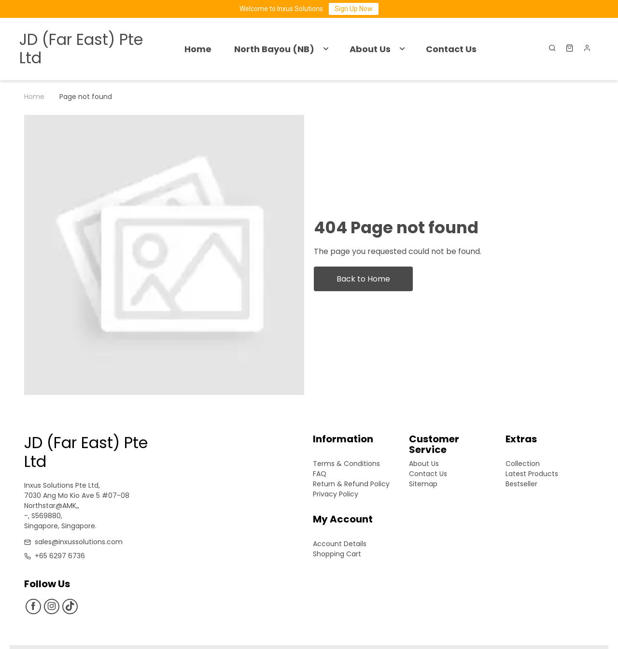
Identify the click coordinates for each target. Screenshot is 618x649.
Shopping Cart (337, 554)
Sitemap (423, 484)
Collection (523, 463)
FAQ (319, 474)
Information (343, 440)
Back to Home (363, 278)
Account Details (339, 544)
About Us (370, 49)
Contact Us (451, 49)
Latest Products (532, 474)
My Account (343, 520)
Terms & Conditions (346, 463)
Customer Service (434, 444)
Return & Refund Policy (351, 484)
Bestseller (521, 484)
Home (197, 49)
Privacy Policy (335, 494)
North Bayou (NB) (274, 49)
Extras (521, 440)
